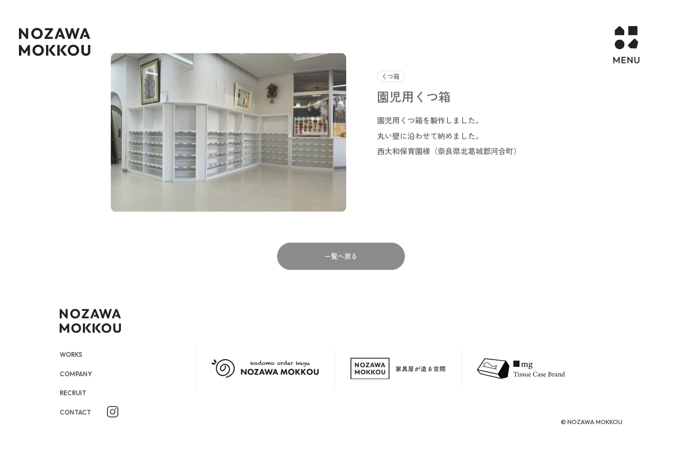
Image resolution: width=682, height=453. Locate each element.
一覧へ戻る (341, 275)
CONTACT (77, 412)
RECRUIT (74, 393)
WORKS (72, 354)
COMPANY (78, 373)
